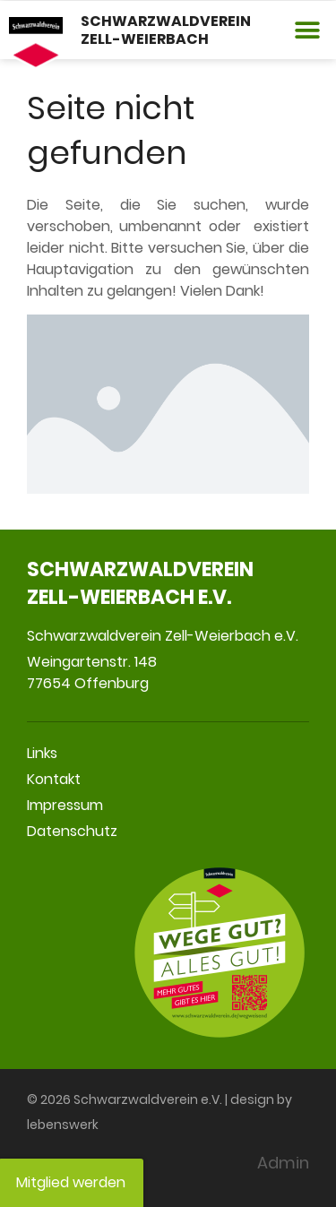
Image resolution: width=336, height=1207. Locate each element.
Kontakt (54, 779)
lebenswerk (63, 1125)
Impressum (65, 805)
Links (42, 753)
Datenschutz (72, 831)
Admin (283, 1162)
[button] (307, 30)
